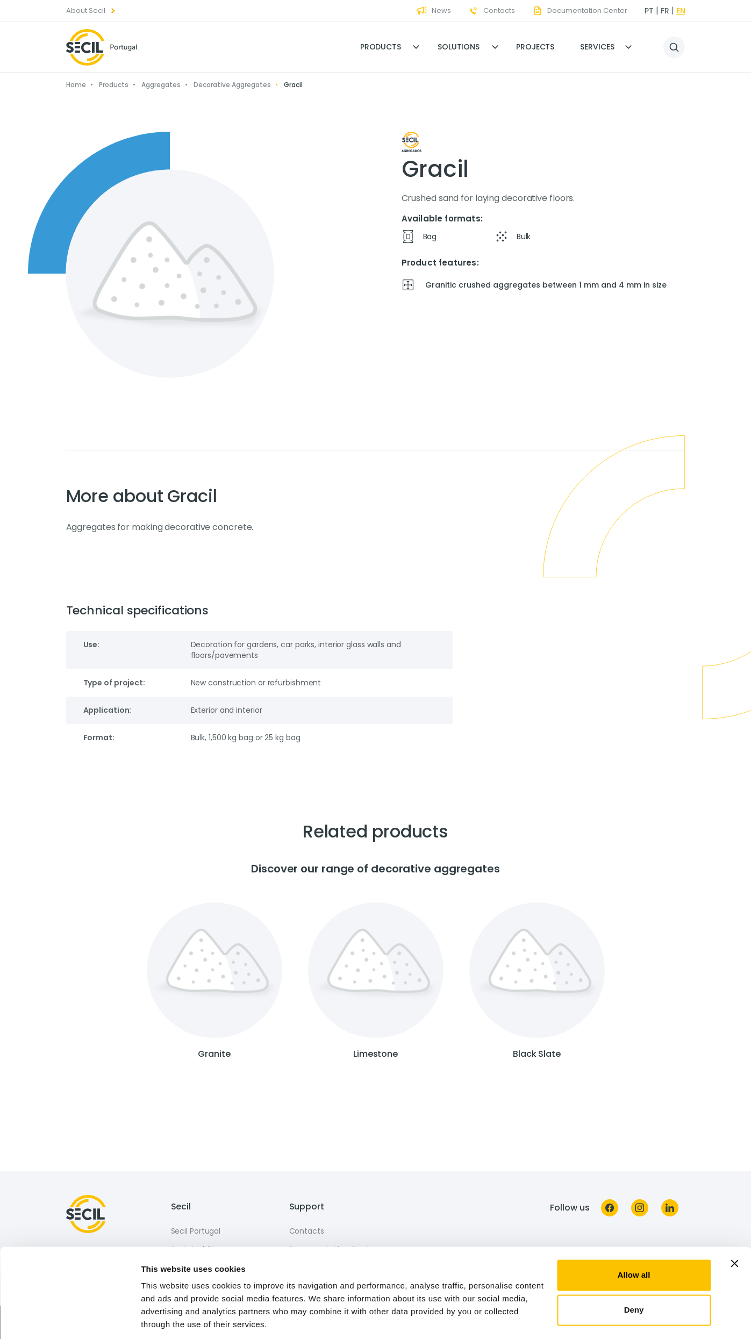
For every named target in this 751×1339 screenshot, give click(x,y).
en (680, 10)
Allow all (634, 1238)
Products (380, 46)
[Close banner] (734, 1227)
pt (649, 10)
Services (597, 46)
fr (665, 10)
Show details (166, 1317)
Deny (634, 1273)
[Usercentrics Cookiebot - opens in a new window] (70, 1318)
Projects (535, 46)
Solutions (459, 46)
